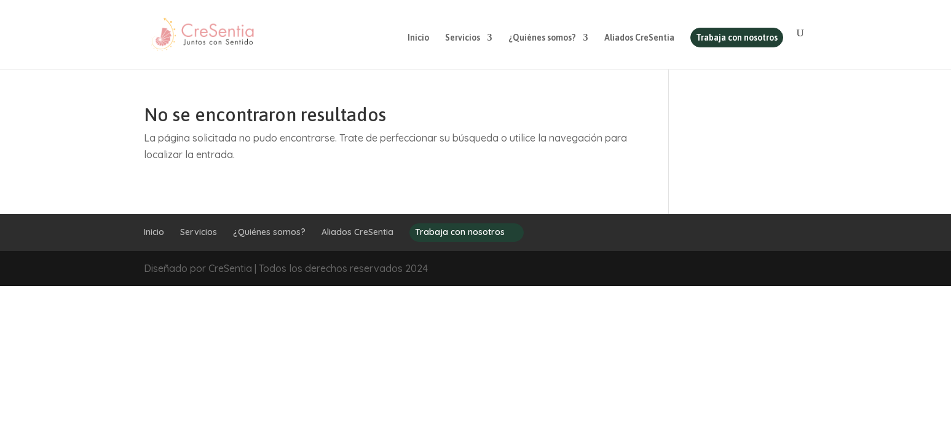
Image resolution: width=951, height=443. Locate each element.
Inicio (418, 37)
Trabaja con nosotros (737, 37)
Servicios (462, 37)
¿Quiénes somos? (542, 37)
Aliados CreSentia (639, 37)
